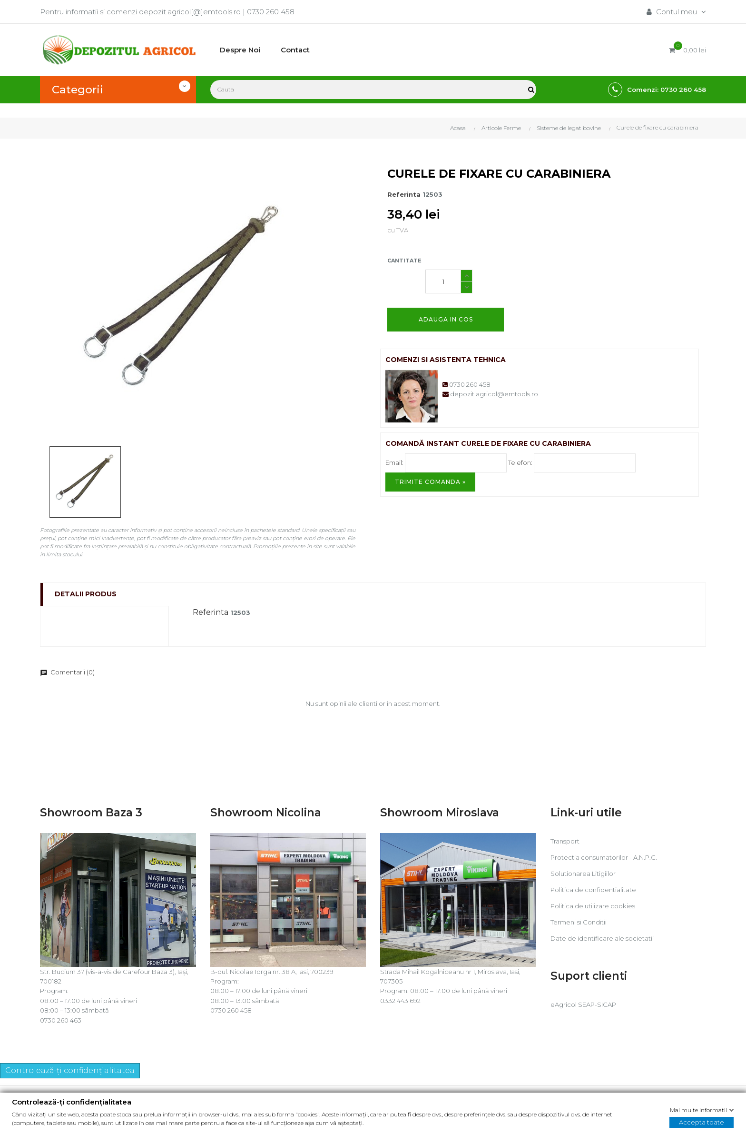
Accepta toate (701, 1122)
